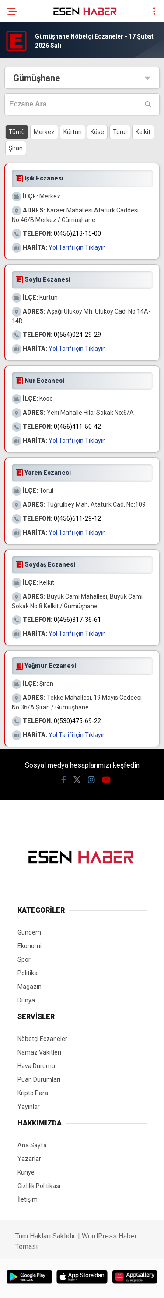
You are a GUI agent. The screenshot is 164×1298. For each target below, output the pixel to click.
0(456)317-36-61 (77, 619)
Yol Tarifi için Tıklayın (77, 247)
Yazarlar (29, 1158)
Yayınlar (28, 1106)
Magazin (29, 986)
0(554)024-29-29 (77, 334)
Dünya (26, 1000)
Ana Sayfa (32, 1145)
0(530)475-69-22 (77, 720)
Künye (26, 1172)
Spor (24, 959)
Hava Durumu (36, 1065)
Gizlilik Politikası (38, 1185)
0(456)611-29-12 (77, 518)
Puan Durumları (38, 1079)
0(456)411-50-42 (77, 426)
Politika (27, 973)
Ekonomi (29, 945)
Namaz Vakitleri (39, 1052)
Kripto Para (32, 1093)
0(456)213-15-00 (77, 233)
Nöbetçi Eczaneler (42, 1038)
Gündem (29, 932)
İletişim (27, 1199)
